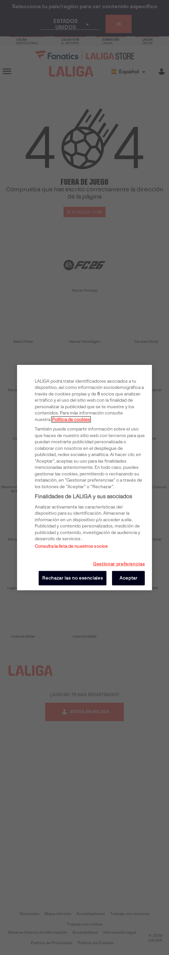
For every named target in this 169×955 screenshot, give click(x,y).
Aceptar (129, 578)
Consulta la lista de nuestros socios (71, 546)
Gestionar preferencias (119, 563)
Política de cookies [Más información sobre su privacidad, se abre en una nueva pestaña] (71, 419)
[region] (84, 477)
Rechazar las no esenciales (72, 578)
